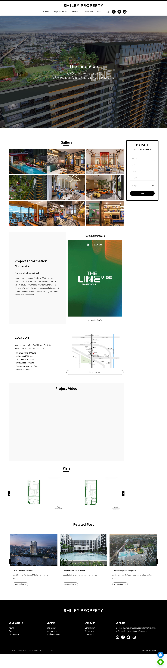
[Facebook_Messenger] (160, 655)
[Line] (160, 662)
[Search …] (108, 12)
